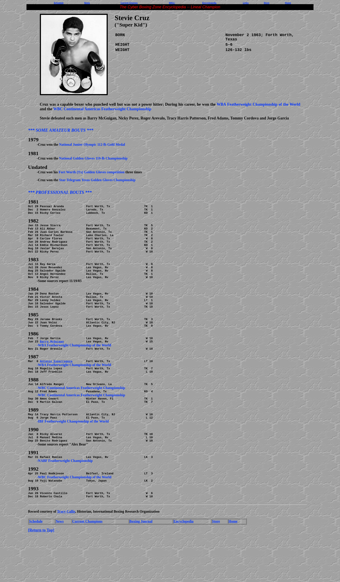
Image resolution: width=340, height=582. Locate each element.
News (87, 3)
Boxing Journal (140, 559)
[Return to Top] (41, 568)
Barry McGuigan (52, 362)
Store (216, 559)
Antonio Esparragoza (56, 384)
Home (233, 559)
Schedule (35, 559)
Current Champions (87, 559)
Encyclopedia (183, 559)
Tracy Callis (66, 549)
